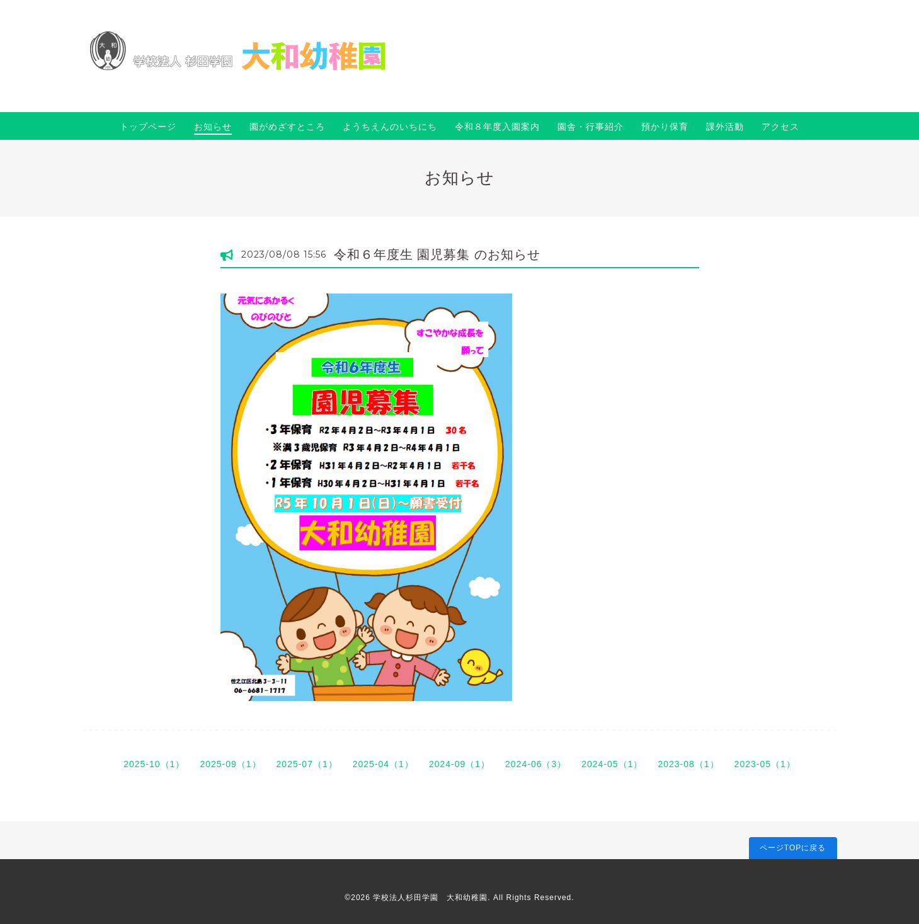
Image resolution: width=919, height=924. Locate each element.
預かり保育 (664, 127)
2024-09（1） (459, 764)
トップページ (148, 127)
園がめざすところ (287, 127)
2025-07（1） (307, 764)
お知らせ (213, 127)
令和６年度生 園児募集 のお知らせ (437, 254)
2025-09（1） (230, 764)
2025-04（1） (383, 764)
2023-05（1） (765, 764)
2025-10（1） (154, 764)
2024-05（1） (611, 764)
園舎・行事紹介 (590, 127)
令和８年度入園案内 (497, 127)
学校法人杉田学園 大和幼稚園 (430, 897)
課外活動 (725, 127)
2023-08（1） (688, 764)
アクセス (780, 127)
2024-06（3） (535, 764)
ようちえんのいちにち (390, 127)
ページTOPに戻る (793, 847)
